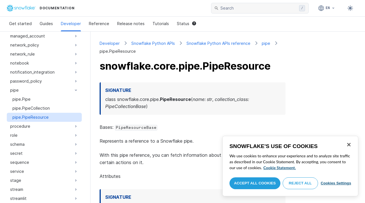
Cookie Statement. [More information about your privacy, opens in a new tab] (279, 167)
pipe (266, 43)
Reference (99, 23)
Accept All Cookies (255, 183)
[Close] (349, 144)
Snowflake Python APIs (153, 43)
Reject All (300, 183)
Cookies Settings (336, 183)
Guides (46, 23)
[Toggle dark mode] (350, 8)
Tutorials (161, 23)
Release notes (131, 23)
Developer (71, 23)
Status (186, 23)
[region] (290, 166)
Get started (20, 23)
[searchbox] (258, 8)
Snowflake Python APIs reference (218, 43)
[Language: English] (326, 8)
